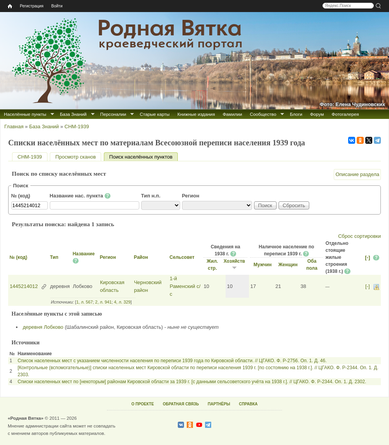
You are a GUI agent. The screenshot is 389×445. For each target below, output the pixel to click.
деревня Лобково (43, 327)
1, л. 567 (84, 302)
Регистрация (32, 6)
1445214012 (24, 286)
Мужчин (263, 264)
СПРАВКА (248, 404)
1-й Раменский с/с (185, 286)
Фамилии (232, 114)
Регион (191, 196)
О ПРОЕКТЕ (142, 404)
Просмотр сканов (75, 157)
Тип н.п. (151, 196)
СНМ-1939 (77, 126)
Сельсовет (182, 257)
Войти (57, 6)
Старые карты (155, 114)
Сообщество (263, 114)
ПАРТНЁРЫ (219, 404)
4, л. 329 (122, 302)
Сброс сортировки (359, 236)
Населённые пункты (25, 114)
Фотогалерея (345, 114)
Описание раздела (357, 174)
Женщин (288, 264)
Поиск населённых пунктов (143, 157)
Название (84, 254)
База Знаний (73, 114)
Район (141, 257)
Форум (317, 114)
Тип (54, 257)
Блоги (296, 114)
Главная (13, 126)
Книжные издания (196, 114)
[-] (367, 257)
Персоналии (113, 114)
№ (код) (20, 196)
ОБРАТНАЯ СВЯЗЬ (181, 404)
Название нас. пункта (80, 196)
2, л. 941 (103, 302)
